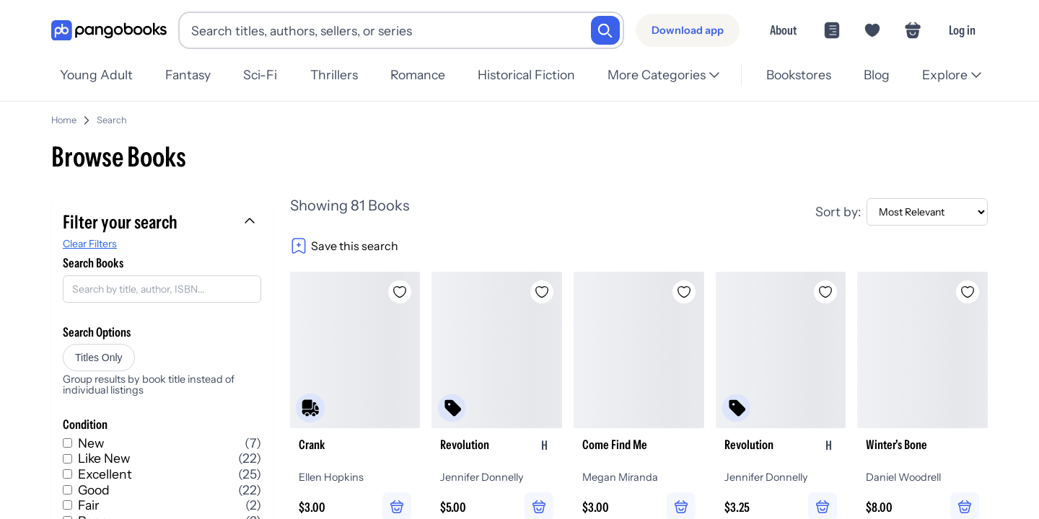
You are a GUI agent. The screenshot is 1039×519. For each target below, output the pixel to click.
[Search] (605, 30)
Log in (962, 29)
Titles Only (99, 352)
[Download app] (688, 30)
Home (63, 114)
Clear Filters (90, 237)
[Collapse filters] (251, 216)
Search (112, 114)
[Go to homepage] (109, 30)
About (783, 29)
